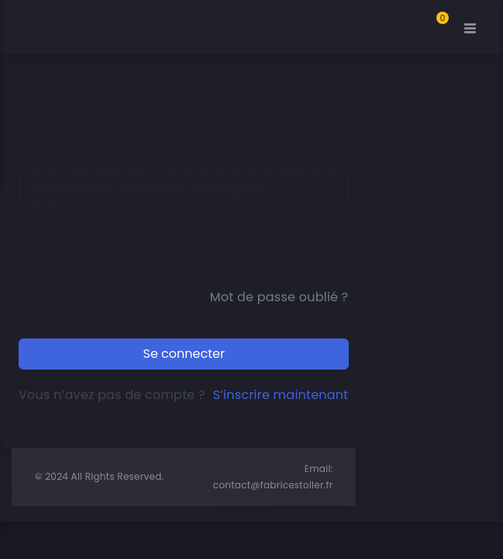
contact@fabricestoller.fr (273, 484)
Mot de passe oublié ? (279, 297)
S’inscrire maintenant (281, 395)
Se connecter (184, 354)
